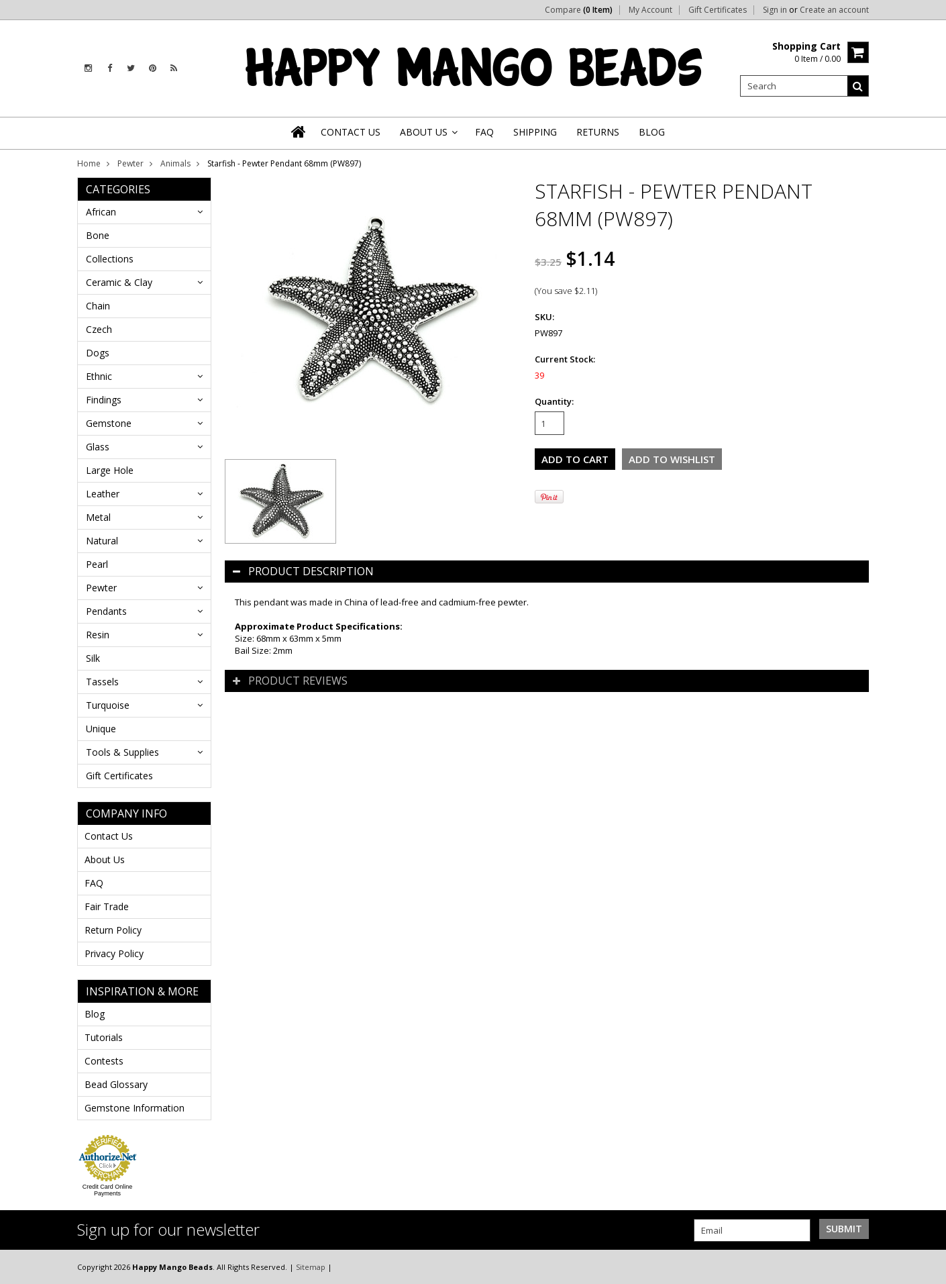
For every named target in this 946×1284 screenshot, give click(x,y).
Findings (103, 399)
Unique (101, 728)
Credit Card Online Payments (108, 1190)
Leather (102, 493)
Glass (97, 446)
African (101, 211)
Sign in (775, 10)
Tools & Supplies (122, 752)
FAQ (94, 883)
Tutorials (104, 1037)
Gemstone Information (135, 1107)
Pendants (106, 611)
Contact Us (109, 836)
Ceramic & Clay (119, 282)
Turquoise (107, 705)
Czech (99, 329)
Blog (95, 1013)
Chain (98, 305)
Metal (98, 517)
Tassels (102, 681)
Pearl (97, 564)
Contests (104, 1060)
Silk (93, 658)
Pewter (130, 163)
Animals (175, 163)
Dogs (97, 352)
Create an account (834, 10)
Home (89, 163)
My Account (650, 10)
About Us (105, 859)
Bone (97, 235)
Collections (110, 258)
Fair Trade (107, 906)
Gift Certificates (717, 10)
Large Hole (110, 470)
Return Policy (113, 930)
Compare (579, 10)
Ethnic (99, 376)
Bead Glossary (116, 1084)
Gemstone (109, 423)
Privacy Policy (114, 953)
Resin (97, 634)
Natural (102, 540)
